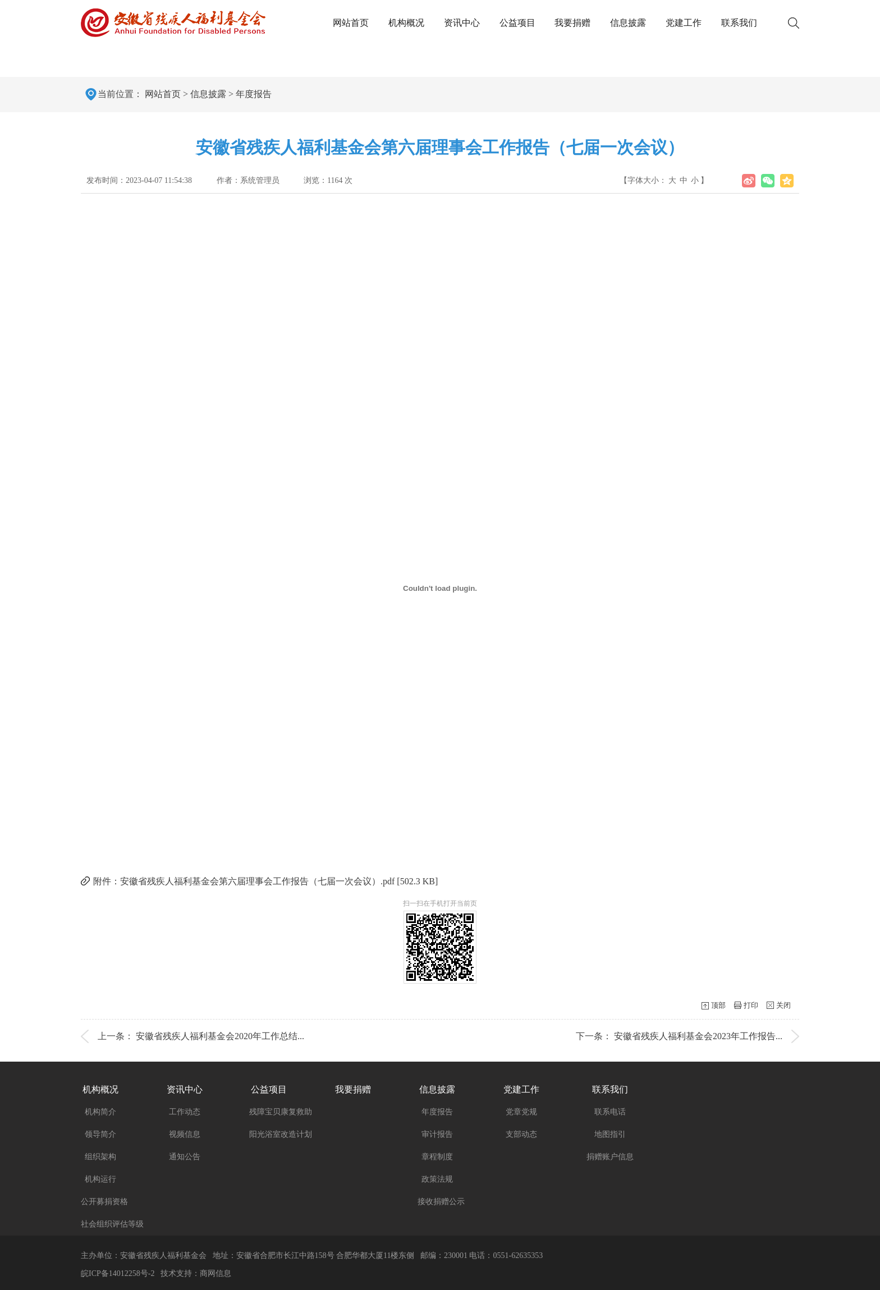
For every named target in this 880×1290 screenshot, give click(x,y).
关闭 (783, 1005)
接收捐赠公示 (441, 1201)
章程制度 (437, 1157)
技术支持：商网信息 (196, 1273)
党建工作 (684, 22)
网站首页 (351, 22)
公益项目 (517, 22)
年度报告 (254, 94)
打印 (751, 1005)
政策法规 (437, 1179)
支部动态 (521, 1134)
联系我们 (739, 22)
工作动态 (184, 1112)
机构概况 (406, 22)
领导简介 (100, 1134)
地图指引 (610, 1134)
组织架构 (100, 1157)
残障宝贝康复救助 (280, 1112)
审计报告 (437, 1134)
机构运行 (100, 1179)
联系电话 (610, 1112)
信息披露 (628, 22)
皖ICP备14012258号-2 (117, 1273)
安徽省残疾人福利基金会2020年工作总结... (220, 1036)
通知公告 (184, 1157)
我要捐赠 (572, 22)
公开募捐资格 (104, 1201)
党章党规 (521, 1112)
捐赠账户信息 (610, 1157)
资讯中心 (462, 22)
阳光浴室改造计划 (280, 1134)
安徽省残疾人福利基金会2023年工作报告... (698, 1036)
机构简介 (100, 1112)
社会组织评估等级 (112, 1224)
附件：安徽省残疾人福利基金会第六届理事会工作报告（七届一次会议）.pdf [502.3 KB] (265, 881)
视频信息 (184, 1134)
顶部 (718, 1005)
